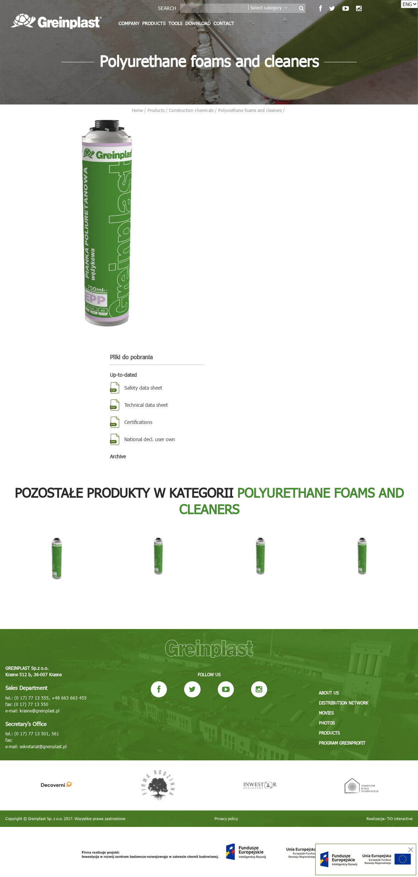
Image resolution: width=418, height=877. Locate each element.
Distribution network (343, 703)
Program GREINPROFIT (342, 743)
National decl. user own (149, 439)
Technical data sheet (146, 404)
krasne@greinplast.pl (39, 710)
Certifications (138, 422)
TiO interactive (400, 818)
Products (153, 23)
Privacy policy (226, 818)
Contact (223, 23)
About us (329, 693)
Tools (175, 23)
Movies (326, 713)
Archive (118, 456)
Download (198, 23)
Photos (327, 723)
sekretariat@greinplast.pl (43, 746)
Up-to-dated (123, 374)
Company (129, 23)
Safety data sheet (143, 387)
